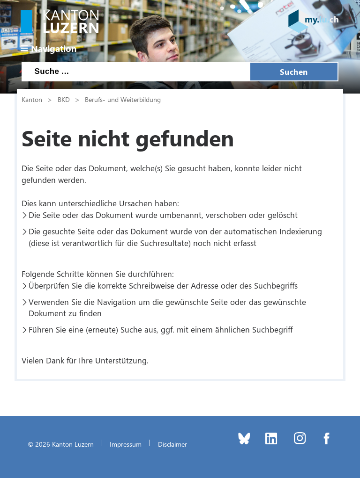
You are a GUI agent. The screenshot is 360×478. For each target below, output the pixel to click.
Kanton (32, 99)
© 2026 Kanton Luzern (61, 444)
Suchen (294, 71)
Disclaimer (172, 444)
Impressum (126, 444)
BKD (64, 99)
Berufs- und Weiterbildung (123, 99)
